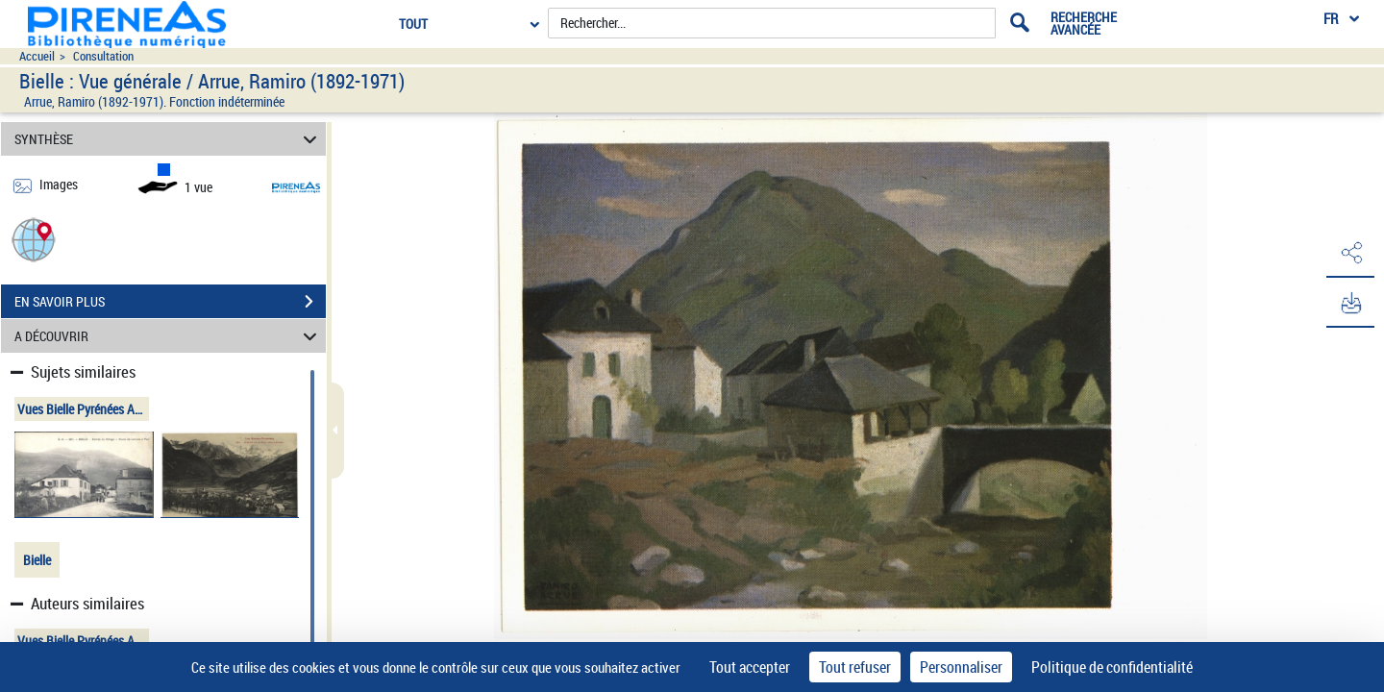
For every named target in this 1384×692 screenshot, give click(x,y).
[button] (34, 239)
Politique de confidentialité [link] (1112, 667)
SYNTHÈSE (168, 139)
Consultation (103, 56)
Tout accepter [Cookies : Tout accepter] (749, 667)
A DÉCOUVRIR (168, 336)
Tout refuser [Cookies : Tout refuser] (855, 667)
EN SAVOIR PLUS (170, 301)
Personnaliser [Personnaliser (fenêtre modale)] (961, 667)
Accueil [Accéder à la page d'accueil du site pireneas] (37, 56)
